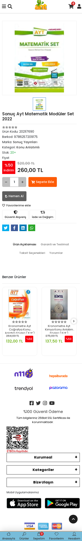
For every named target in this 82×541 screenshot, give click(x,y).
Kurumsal (43, 457)
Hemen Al (14, 196)
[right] (74, 321)
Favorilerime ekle (16, 205)
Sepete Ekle (42, 182)
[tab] (24, 244)
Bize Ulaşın (43, 482)
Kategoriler (43, 469)
